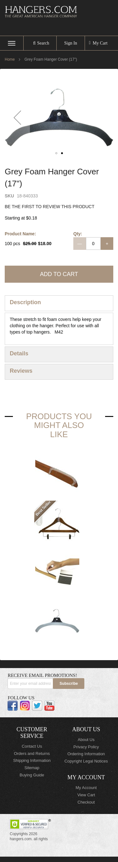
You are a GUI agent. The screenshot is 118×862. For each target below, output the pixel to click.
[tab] (59, 303)
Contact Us (32, 746)
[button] (17, 117)
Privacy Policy (86, 746)
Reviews (21, 371)
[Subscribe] (68, 683)
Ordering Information (86, 753)
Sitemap (31, 767)
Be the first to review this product (49, 206)
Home (10, 59)
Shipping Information (32, 760)
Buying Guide (32, 775)
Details (19, 353)
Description (25, 302)
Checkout (86, 802)
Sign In (70, 43)
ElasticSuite (56, 859)
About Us (86, 739)
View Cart (86, 795)
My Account (86, 787)
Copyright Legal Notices (86, 761)
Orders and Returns (32, 753)
